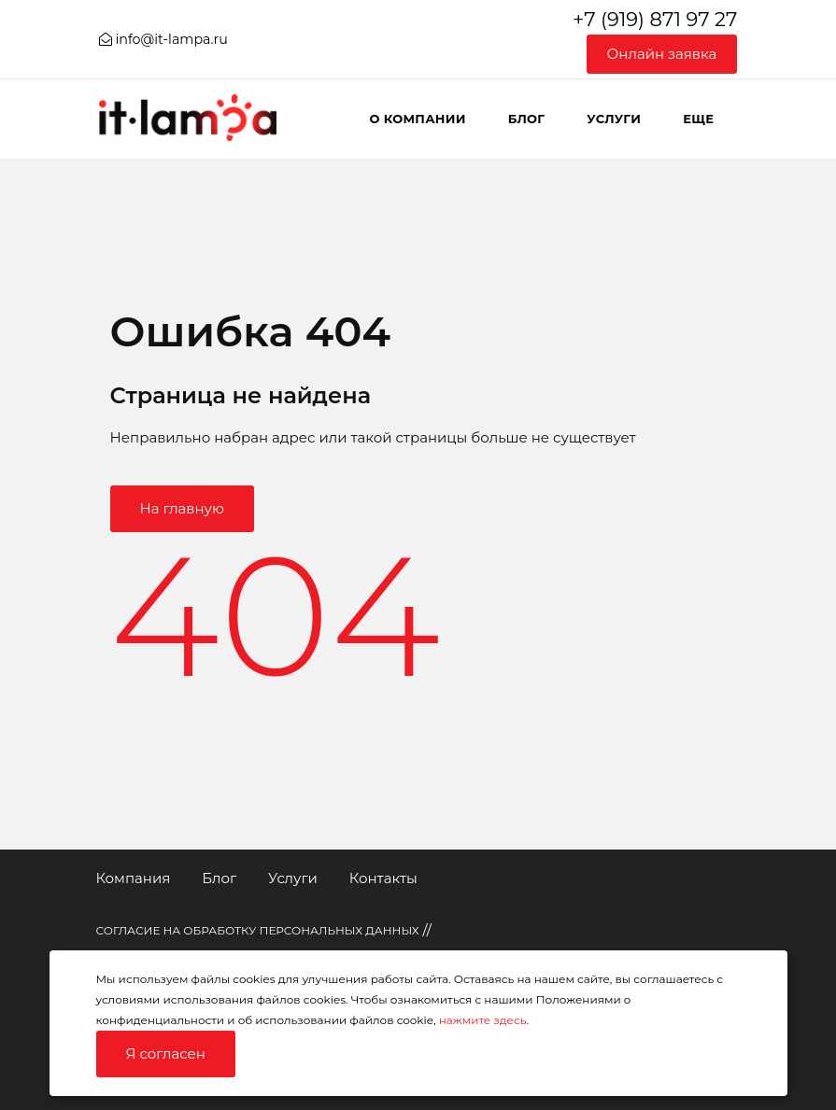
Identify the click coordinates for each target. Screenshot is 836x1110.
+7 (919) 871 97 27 (655, 19)
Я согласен (165, 1053)
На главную (182, 508)
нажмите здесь (483, 1020)
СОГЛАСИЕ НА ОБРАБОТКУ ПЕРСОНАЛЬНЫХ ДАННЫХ (257, 930)
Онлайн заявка (662, 54)
